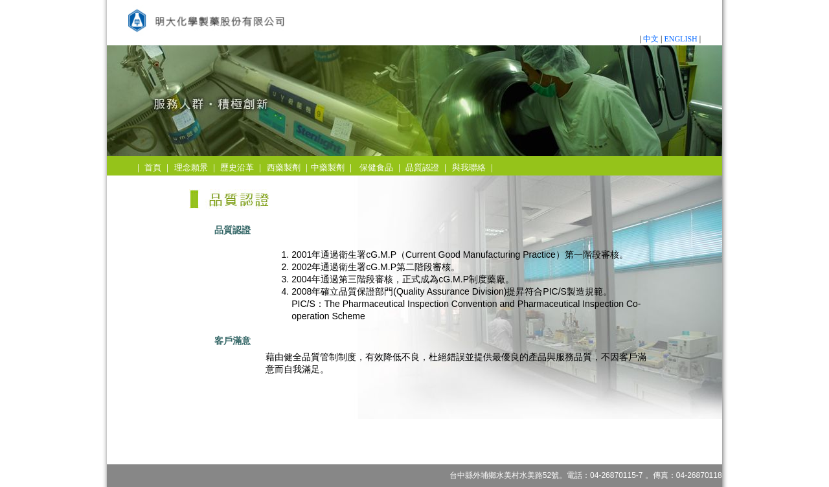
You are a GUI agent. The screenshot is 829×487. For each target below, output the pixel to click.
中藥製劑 (328, 167)
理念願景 (191, 167)
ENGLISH (680, 38)
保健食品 (376, 167)
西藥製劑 (284, 167)
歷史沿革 (237, 167)
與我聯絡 (469, 167)
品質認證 (422, 167)
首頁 (152, 167)
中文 (651, 38)
